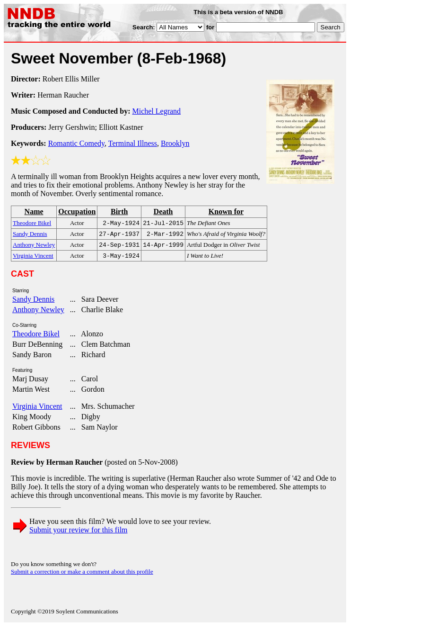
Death (163, 211)
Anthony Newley (38, 313)
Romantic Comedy (76, 143)
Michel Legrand (156, 111)
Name (34, 211)
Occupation (77, 211)
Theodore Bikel (36, 337)
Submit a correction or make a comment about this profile (82, 575)
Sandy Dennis (33, 303)
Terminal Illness (132, 143)
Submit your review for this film (78, 534)
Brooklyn (175, 143)
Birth (119, 211)
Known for (226, 211)
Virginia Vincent (37, 410)
